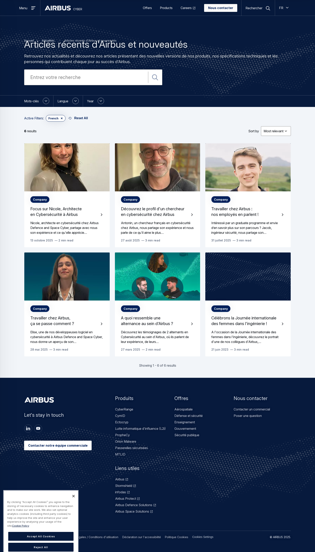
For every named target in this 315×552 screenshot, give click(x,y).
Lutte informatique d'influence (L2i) (140, 429)
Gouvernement (185, 429)
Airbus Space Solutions (132, 511)
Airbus (119, 479)
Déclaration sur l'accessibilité (141, 537)
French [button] (53, 118)
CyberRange (124, 409)
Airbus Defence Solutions (133, 505)
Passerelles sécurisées (131, 448)
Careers (186, 8)
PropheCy (122, 435)
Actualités (48, 40)
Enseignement (184, 422)
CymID (120, 416)
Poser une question (248, 416)
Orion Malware (125, 441)
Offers (147, 8)
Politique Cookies (176, 537)
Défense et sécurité (188, 416)
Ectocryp (121, 422)
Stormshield (123, 486)
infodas (120, 492)
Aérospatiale (183, 409)
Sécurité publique (186, 435)
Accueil (29, 40)
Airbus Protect (125, 499)
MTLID (120, 454)
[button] (38, 101)
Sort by (253, 131)
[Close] (73, 510)
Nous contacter (220, 8)
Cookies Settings (202, 537)
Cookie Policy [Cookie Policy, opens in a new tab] (20, 540)
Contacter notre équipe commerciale (58, 445)
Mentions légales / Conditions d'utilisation (90, 537)
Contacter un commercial (252, 409)
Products (166, 8)
